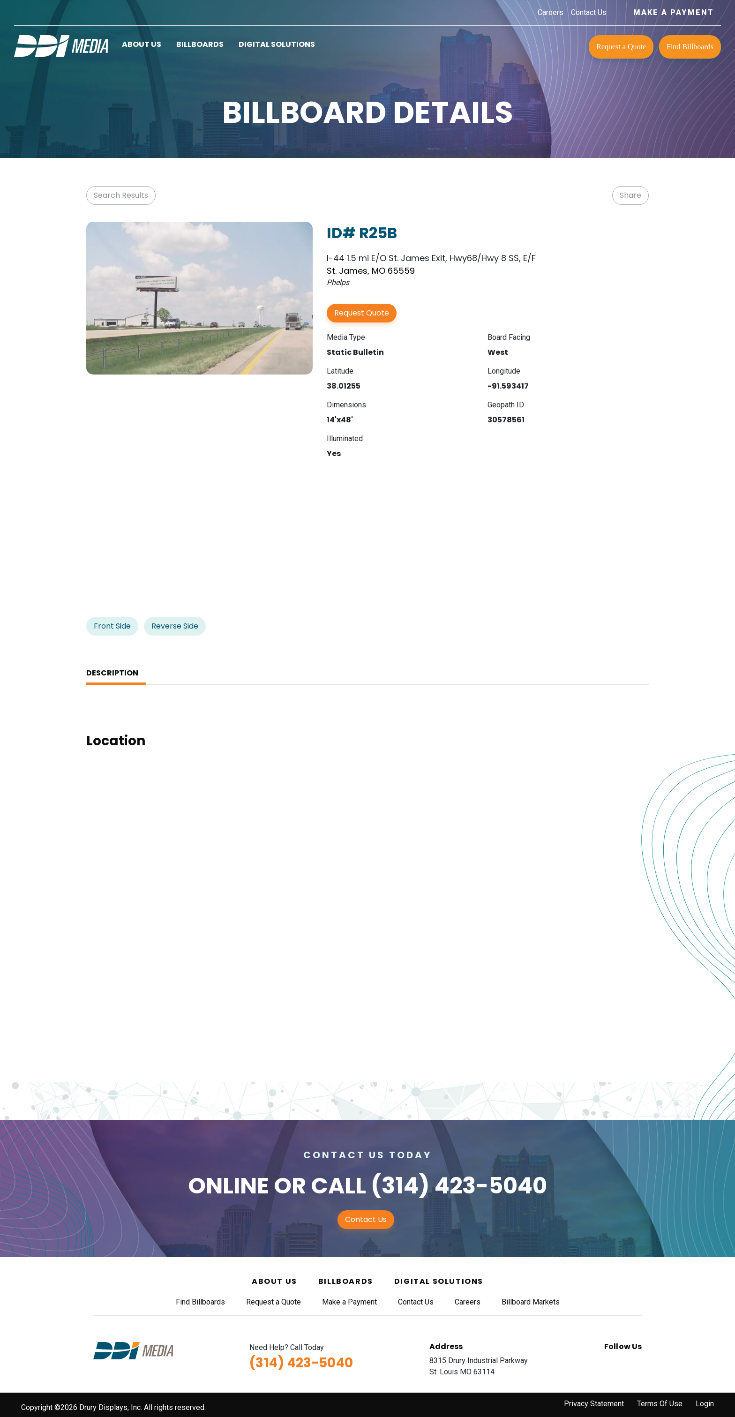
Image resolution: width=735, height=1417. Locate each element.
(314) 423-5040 (459, 1185)
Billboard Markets (531, 1301)
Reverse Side (174, 626)
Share (630, 195)
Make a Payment (673, 12)
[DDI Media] (61, 45)
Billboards (200, 44)
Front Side (112, 626)
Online (228, 1185)
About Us (141, 44)
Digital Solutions (277, 44)
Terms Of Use (659, 1403)
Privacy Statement (594, 1403)
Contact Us (589, 12)
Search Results (121, 195)
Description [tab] (112, 672)
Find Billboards (690, 47)
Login (705, 1403)
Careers (550, 12)
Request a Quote (621, 47)
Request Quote (361, 312)
